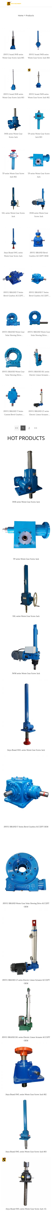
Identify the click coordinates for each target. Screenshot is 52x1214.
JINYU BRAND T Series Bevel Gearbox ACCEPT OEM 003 (13, 294)
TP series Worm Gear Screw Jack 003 (39, 135)
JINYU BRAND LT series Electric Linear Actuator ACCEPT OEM (39, 413)
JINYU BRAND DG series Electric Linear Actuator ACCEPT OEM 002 (38, 374)
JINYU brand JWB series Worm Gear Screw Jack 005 (13, 56)
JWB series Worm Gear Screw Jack (13, 135)
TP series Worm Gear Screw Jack (39, 175)
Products (30, 15)
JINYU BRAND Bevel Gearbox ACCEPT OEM (38, 254)
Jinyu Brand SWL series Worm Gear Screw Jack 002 (26, 1094)
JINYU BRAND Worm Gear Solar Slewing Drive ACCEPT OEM (13, 334)
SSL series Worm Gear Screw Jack (13, 214)
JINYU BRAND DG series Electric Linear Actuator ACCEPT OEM (26, 1039)
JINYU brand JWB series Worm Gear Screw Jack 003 (13, 96)
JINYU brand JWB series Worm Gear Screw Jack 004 (39, 56)
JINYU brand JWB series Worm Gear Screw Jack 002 (39, 96)
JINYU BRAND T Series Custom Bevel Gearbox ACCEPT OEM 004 (13, 413)
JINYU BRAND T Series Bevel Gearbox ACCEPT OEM (39, 294)
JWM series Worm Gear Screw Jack (38, 214)
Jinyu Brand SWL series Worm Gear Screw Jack (13, 254)
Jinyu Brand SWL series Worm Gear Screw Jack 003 (26, 1152)
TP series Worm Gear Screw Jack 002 (13, 175)
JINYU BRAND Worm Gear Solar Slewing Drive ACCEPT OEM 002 (13, 374)
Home (20, 15)
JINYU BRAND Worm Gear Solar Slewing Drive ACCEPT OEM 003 (39, 334)
